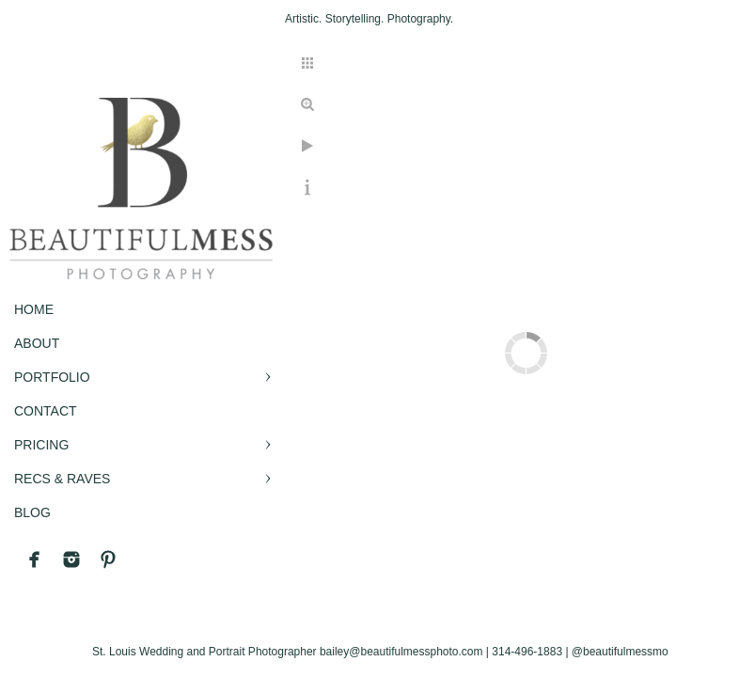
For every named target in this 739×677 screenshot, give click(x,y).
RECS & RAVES (62, 478)
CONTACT (45, 410)
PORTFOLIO (52, 377)
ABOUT (36, 343)
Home (34, 309)
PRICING (41, 444)
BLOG (32, 512)
